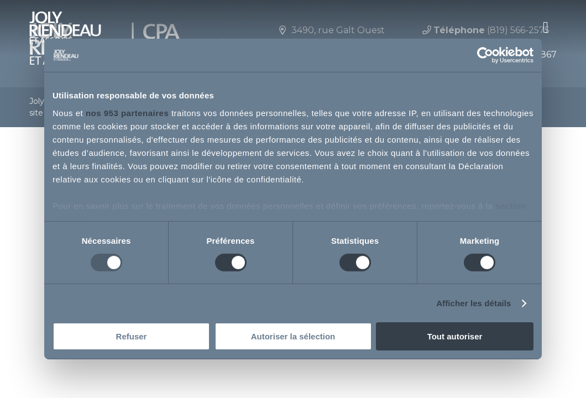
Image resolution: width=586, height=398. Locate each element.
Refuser (131, 336)
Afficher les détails (473, 303)
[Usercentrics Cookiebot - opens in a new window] (485, 55)
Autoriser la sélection (293, 336)
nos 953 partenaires (127, 112)
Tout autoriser (455, 336)
